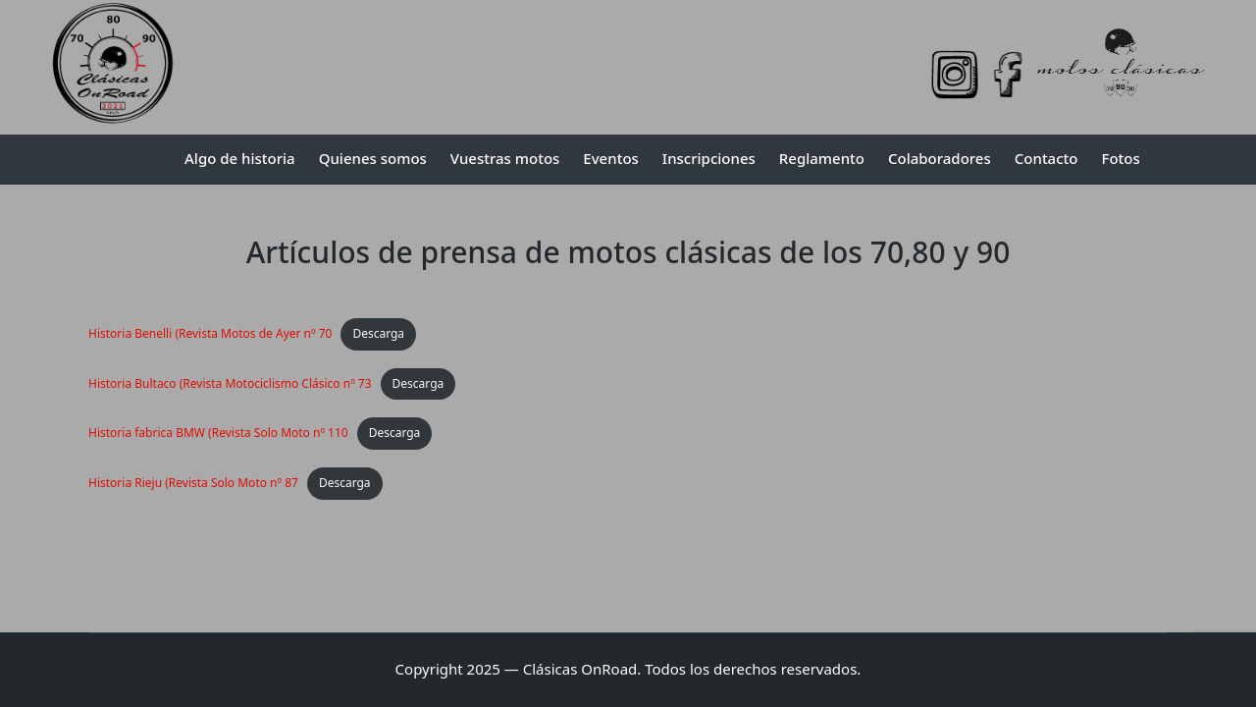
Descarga (378, 333)
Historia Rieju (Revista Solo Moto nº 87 (193, 482)
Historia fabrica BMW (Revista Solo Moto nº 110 (218, 432)
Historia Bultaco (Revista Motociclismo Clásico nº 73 (230, 383)
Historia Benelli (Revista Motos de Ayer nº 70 (210, 333)
